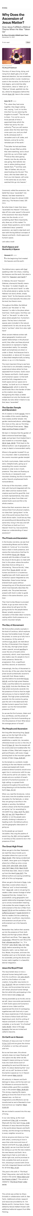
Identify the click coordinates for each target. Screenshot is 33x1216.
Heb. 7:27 (21, 945)
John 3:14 (6, 866)
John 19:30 (13, 945)
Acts (24, 882)
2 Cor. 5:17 (6, 1043)
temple (21, 414)
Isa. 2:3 (11, 814)
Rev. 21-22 (14, 1168)
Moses (22, 555)
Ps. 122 (13, 836)
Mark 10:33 (7, 858)
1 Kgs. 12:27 (18, 812)
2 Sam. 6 (10, 745)
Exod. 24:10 (15, 570)
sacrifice (23, 649)
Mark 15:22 (23, 868)
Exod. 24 (16, 555)
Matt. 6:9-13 (17, 1075)
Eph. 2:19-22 (23, 1145)
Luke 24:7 (19, 873)
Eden (28, 421)
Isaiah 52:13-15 (22, 913)
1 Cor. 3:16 (25, 1123)
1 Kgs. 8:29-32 (19, 758)
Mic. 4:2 (5, 814)
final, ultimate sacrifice (10, 942)
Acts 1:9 (11, 94)
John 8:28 (14, 866)
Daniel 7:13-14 (7, 910)
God (25, 269)
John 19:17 (6, 868)
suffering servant (8, 913)
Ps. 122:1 (26, 812)
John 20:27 (25, 977)
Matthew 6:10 (7, 387)
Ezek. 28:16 (11, 443)
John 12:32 (23, 866)
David (27, 733)
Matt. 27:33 (14, 868)
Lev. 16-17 (13, 642)
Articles (4, 8)
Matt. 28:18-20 (22, 1090)
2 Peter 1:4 (19, 995)
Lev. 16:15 (6, 686)
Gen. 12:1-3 (11, 790)
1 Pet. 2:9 (14, 1120)
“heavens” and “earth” (18, 277)
